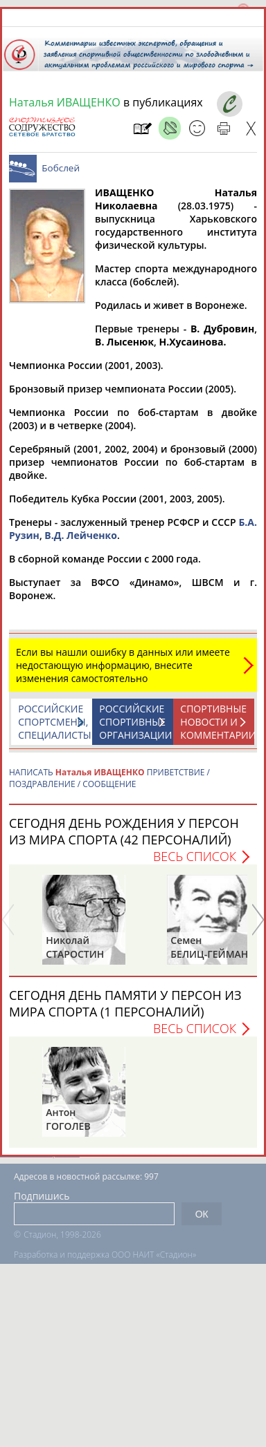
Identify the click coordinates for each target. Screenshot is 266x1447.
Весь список (194, 856)
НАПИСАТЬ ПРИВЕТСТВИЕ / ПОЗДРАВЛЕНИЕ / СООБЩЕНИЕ (109, 778)
